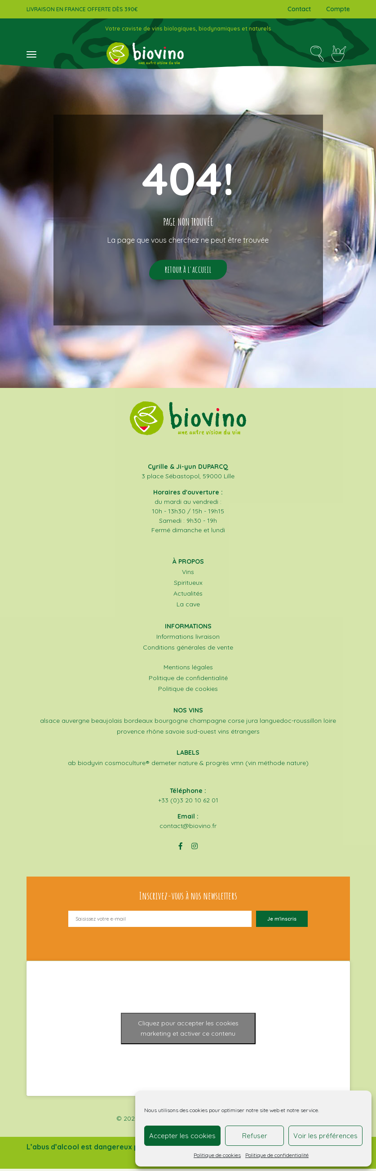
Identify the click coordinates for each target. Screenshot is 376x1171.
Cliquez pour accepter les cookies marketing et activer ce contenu (188, 1030)
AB (72, 765)
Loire (329, 723)
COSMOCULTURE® (127, 765)
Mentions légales (188, 670)
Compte (338, 9)
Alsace (50, 723)
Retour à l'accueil (188, 271)
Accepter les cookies (182, 1135)
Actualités (188, 597)
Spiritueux (188, 586)
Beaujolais (106, 723)
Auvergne (75, 723)
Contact (299, 9)
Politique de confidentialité (277, 1155)
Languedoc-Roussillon (291, 723)
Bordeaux (138, 723)
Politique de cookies (217, 1155)
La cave (188, 608)
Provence (131, 734)
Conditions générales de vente (188, 650)
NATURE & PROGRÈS (203, 765)
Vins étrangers (239, 734)
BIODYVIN (90, 765)
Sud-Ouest (201, 734)
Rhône (155, 734)
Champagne (208, 723)
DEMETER (164, 765)
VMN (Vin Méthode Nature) (270, 765)
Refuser (254, 1135)
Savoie (175, 734)
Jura (252, 723)
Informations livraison (188, 639)
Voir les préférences (325, 1135)
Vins (188, 575)
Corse (236, 723)
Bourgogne (171, 723)
